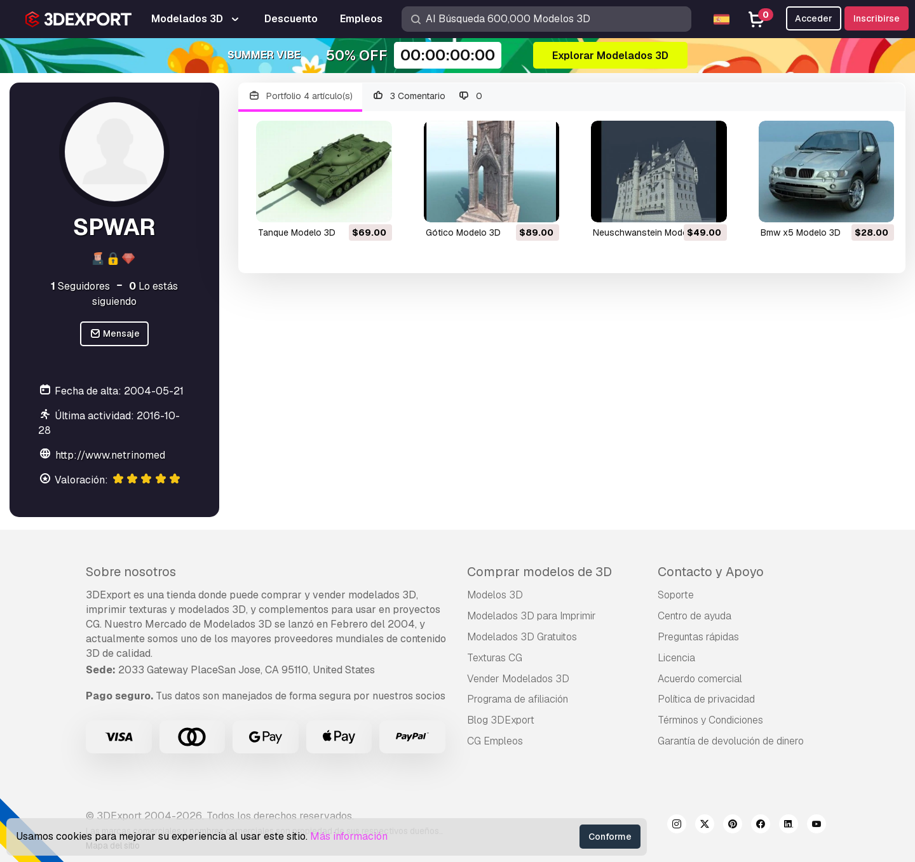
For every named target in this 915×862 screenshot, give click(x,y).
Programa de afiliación (517, 699)
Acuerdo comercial (700, 678)
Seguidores (80, 286)
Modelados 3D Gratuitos (522, 636)
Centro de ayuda (694, 616)
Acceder (813, 18)
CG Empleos (495, 741)
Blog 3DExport (500, 720)
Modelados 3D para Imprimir (531, 616)
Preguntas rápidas (698, 636)
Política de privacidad (706, 699)
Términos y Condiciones (710, 720)
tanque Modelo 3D (297, 232)
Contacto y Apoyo (711, 571)
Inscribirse (876, 18)
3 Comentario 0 (427, 96)
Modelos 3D (495, 595)
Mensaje (114, 334)
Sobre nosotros (131, 571)
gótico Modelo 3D (463, 232)
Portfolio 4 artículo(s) (300, 96)
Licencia (676, 657)
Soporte (676, 595)
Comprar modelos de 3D (539, 571)
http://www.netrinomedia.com (125, 455)
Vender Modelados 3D (518, 678)
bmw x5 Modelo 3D (801, 232)
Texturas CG (494, 657)
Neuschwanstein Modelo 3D (651, 232)
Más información (349, 836)
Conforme (610, 836)
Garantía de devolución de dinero (731, 741)
